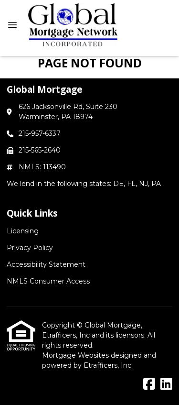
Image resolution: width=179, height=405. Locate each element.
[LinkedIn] (166, 384)
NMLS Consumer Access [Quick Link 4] (48, 281)
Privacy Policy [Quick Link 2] (30, 247)
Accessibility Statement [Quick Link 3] (46, 264)
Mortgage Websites (76, 355)
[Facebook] (149, 384)
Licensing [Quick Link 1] (23, 231)
